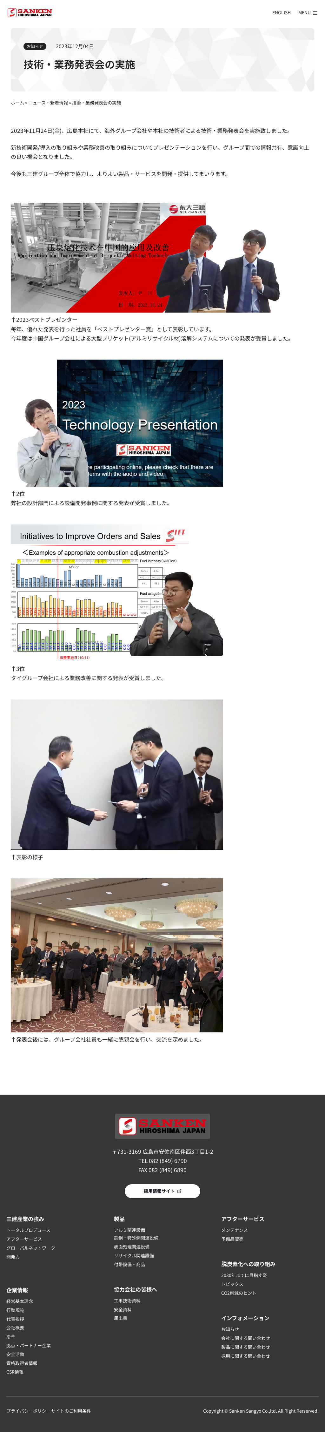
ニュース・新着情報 (48, 102)
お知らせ (35, 46)
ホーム (17, 102)
